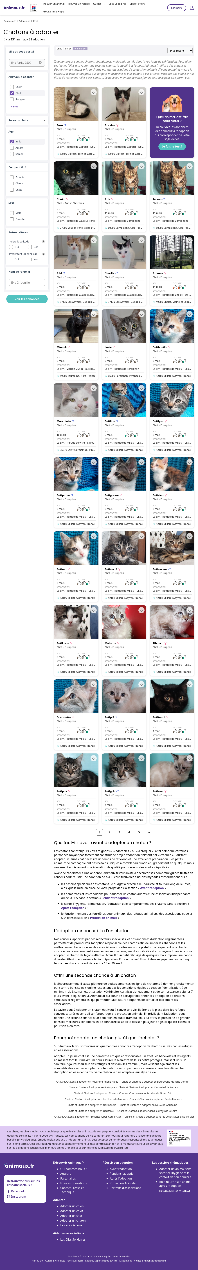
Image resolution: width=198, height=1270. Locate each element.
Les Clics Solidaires (73, 1239)
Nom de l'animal (19, 271)
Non (36, 247)
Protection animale (103, 918)
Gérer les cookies (121, 1256)
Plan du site (38, 1260)
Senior (19, 154)
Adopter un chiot (71, 1211)
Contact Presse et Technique (72, 1190)
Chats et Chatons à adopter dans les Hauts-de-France (95, 1099)
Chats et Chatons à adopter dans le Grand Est (145, 1093)
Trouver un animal (54, 3)
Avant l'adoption (121, 1169)
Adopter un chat (71, 1216)
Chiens (19, 183)
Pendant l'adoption (122, 1174)
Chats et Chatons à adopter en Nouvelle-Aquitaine (148, 1105)
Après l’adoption (72, 908)
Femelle (20, 219)
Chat (18, 93)
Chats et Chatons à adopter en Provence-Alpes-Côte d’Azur (87, 1116)
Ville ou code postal (21, 51)
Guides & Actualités (55, 1260)
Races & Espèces (75, 1260)
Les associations (71, 1225)
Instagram (16, 1197)
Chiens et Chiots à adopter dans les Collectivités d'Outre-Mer (159, 1116)
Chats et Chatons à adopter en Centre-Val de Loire (147, 1087)
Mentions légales (102, 1256)
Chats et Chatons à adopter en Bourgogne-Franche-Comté (155, 1081)
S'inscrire (176, 7)
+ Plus (14, 106)
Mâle (18, 212)
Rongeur (20, 99)
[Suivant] (149, 832)
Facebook (16, 1191)
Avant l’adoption (152, 888)
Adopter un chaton (73, 1221)
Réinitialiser (80, 48)
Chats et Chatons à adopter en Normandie (92, 1105)
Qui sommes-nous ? (73, 1169)
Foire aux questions (73, 1183)
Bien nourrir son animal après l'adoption (175, 1186)
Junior (18, 141)
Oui (17, 247)
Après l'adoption (121, 1178)
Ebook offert (137, 3)
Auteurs (65, 1174)
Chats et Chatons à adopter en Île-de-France (154, 1099)
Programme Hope (53, 11)
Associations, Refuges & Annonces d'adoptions (142, 1260)
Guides (97, 3)
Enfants (19, 177)
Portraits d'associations (125, 1188)
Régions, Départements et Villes (101, 1260)
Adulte (19, 147)
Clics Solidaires (117, 3)
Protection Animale (123, 1183)
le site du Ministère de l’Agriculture (108, 1147)
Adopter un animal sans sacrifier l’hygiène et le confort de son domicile (175, 1173)
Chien (18, 86)
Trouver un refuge (79, 3)
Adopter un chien (72, 1206)
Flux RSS (87, 1256)
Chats (18, 189)
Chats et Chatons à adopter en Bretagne (92, 1087)
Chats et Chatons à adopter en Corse (95, 1093)
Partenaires (68, 1178)
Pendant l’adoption (115, 898)
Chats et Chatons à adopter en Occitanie (91, 1111)
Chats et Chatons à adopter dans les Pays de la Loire (147, 1111)
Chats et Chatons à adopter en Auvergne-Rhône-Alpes (87, 1081)
